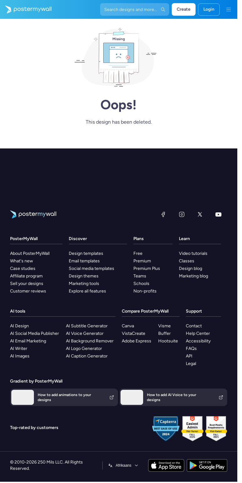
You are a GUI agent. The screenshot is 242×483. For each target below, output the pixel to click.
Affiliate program (26, 276)
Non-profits (145, 291)
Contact (194, 326)
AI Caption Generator (87, 356)
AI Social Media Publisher (34, 333)
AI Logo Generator (84, 348)
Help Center (198, 333)
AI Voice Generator (85, 333)
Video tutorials (193, 253)
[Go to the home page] (25, 9)
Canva (128, 326)
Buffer (164, 333)
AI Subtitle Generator (87, 326)
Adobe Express (136, 341)
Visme (164, 326)
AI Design (19, 326)
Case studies (22, 268)
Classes (186, 261)
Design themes (84, 276)
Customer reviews (28, 291)
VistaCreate (133, 333)
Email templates (84, 261)
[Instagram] (181, 214)
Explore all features (87, 291)
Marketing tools (84, 283)
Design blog (190, 268)
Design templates (86, 253)
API (189, 356)
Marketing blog (193, 276)
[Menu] (228, 9)
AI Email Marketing (28, 341)
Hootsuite (168, 341)
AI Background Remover (90, 341)
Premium (142, 261)
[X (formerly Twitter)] (200, 214)
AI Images (20, 356)
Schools (141, 283)
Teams (139, 276)
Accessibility (198, 341)
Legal (191, 363)
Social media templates (91, 268)
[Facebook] (163, 214)
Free (138, 253)
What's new (21, 261)
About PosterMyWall (30, 253)
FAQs (191, 348)
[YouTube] (218, 214)
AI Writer (18, 348)
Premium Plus (146, 268)
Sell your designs (26, 283)
